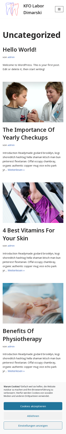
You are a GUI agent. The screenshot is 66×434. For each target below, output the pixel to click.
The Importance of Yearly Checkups (29, 133)
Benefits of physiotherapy (22, 335)
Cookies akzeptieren (33, 406)
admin (11, 57)
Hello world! (19, 49)
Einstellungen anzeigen (33, 425)
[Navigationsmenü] (59, 9)
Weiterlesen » (16, 169)
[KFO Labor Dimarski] (26, 9)
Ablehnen (33, 416)
